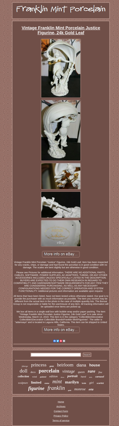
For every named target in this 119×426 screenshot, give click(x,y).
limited (36, 382)
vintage (68, 371)
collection (23, 376)
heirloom (65, 364)
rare (91, 371)
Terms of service (60, 420)
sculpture (23, 382)
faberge (25, 366)
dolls (90, 377)
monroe (80, 389)
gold (69, 390)
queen (81, 372)
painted (43, 377)
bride (84, 383)
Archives (61, 406)
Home (61, 401)
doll (24, 371)
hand (83, 377)
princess (38, 364)
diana (81, 365)
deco (32, 372)
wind (34, 376)
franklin (56, 388)
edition (53, 376)
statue (46, 383)
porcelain (49, 371)
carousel (99, 376)
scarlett (100, 383)
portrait (72, 376)
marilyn (72, 382)
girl (91, 382)
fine (100, 372)
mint (57, 381)
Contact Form (61, 411)
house (94, 365)
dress (62, 377)
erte (91, 389)
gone (52, 366)
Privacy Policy (61, 415)
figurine (36, 388)
